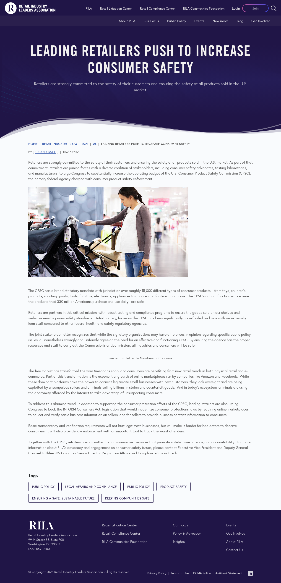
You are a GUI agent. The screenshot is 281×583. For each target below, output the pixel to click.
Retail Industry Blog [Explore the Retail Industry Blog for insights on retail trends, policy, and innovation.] (59, 143)
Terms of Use (180, 573)
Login (236, 8)
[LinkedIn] (250, 573)
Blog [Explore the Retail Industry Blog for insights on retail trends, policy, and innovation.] (240, 20)
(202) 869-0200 (39, 548)
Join (255, 8)
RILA (89, 8)
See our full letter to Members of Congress (140, 358)
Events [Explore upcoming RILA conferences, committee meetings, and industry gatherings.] (231, 525)
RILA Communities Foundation (203, 8)
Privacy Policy (157, 573)
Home (33, 143)
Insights (179, 541)
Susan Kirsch (45, 151)
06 (94, 143)
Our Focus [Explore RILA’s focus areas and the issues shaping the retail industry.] (151, 20)
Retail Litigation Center (116, 8)
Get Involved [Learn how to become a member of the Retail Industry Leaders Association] (261, 20)
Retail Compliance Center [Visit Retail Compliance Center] (121, 533)
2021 (84, 143)
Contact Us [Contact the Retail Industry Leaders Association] (234, 549)
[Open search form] (273, 8)
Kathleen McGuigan (57, 452)
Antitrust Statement (228, 573)
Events (199, 20)
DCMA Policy (202, 573)
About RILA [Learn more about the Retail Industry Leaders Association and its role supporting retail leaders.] (127, 20)
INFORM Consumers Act (81, 409)
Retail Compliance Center (157, 8)
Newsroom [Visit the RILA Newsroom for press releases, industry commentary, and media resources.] (221, 20)
